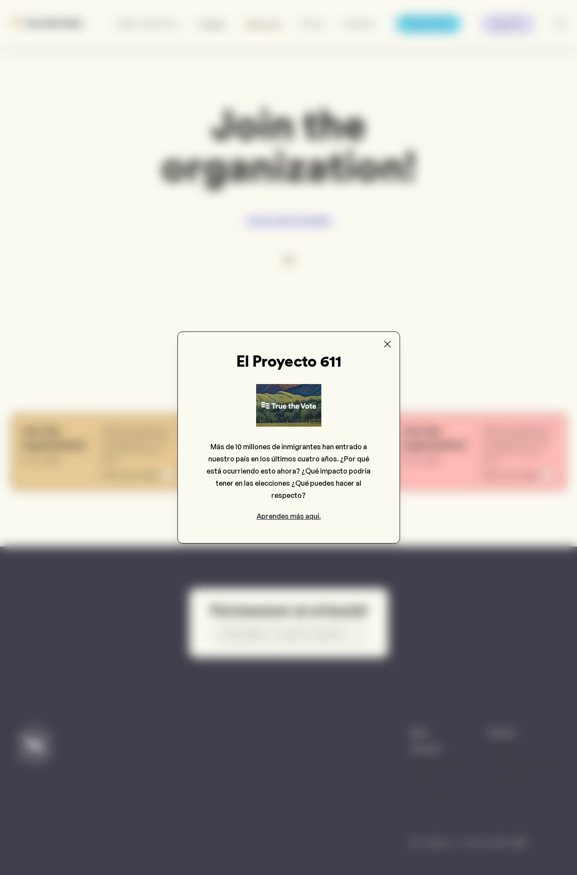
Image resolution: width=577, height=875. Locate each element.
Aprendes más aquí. (289, 516)
